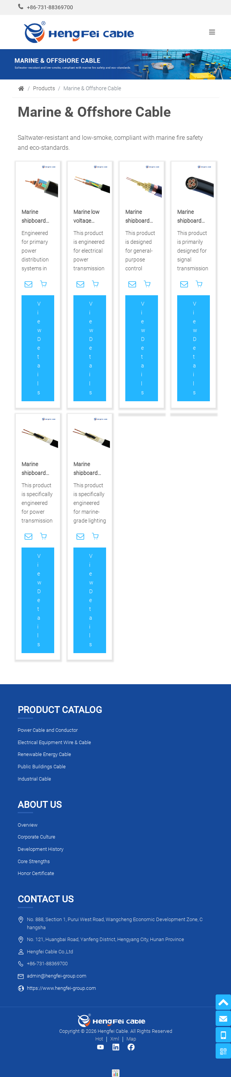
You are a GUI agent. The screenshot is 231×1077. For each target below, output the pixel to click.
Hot (99, 1039)
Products (44, 88)
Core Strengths (34, 861)
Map (131, 1039)
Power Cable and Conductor (48, 730)
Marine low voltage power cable (87, 221)
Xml (114, 1039)
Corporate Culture (36, 837)
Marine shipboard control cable (140, 221)
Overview (28, 825)
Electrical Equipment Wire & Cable (54, 742)
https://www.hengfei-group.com (61, 988)
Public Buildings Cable (42, 766)
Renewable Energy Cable (44, 754)
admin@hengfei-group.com (56, 976)
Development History (40, 849)
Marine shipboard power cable (36, 221)
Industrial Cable (34, 779)
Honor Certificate (36, 873)
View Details (39, 348)
